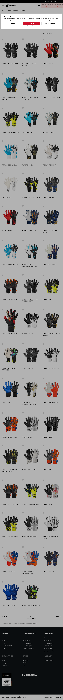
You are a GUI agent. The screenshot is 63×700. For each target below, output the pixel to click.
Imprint (34, 25)
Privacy (29, 25)
